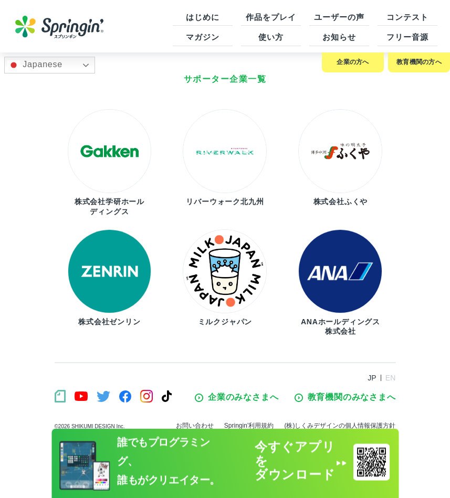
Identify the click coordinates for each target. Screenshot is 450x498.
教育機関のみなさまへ (345, 397)
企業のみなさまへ (236, 397)
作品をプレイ (271, 17)
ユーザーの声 (339, 17)
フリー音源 (407, 37)
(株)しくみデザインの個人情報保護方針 (340, 425)
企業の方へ (353, 62)
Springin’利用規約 (249, 425)
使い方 (271, 37)
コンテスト (407, 17)
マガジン (202, 37)
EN (390, 378)
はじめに (202, 17)
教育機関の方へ (419, 62)
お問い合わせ (195, 425)
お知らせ (339, 37)
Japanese (34, 65)
